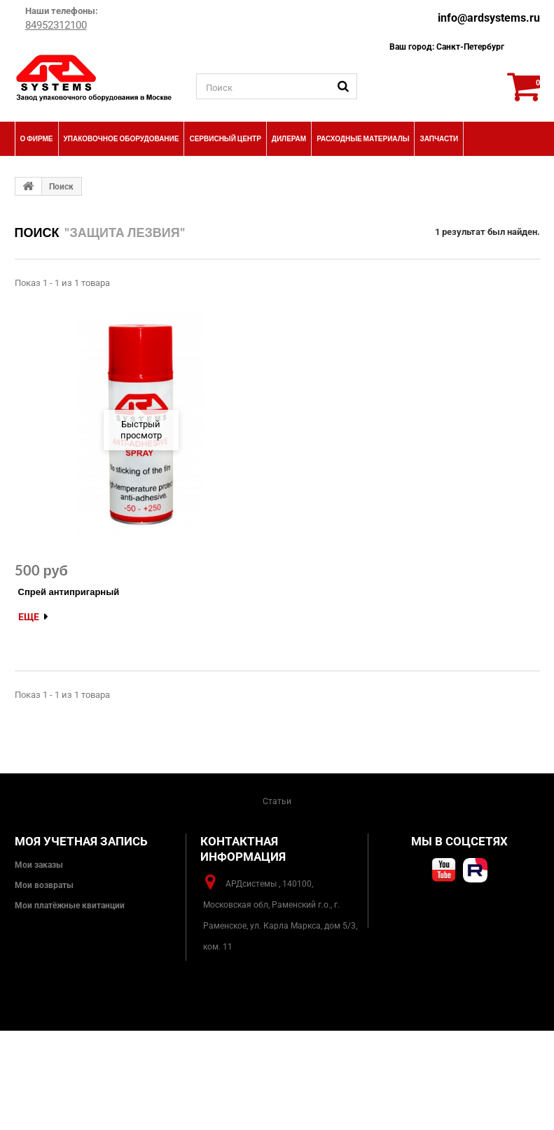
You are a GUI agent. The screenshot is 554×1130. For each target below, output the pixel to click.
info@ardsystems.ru (489, 17)
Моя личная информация (65, 946)
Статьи (277, 801)
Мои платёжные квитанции (70, 905)
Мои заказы (39, 865)
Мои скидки (39, 966)
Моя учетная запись (81, 841)
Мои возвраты (44, 885)
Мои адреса (38, 926)
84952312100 (56, 25)
